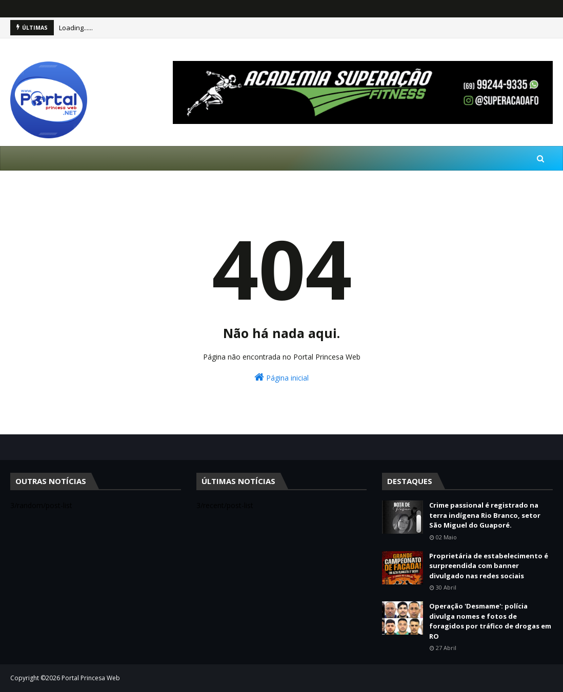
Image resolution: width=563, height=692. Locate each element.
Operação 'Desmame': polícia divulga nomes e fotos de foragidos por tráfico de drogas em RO (490, 621)
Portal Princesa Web (91, 678)
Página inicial (281, 377)
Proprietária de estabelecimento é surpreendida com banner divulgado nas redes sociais (488, 565)
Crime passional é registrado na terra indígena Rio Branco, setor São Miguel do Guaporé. (484, 515)
